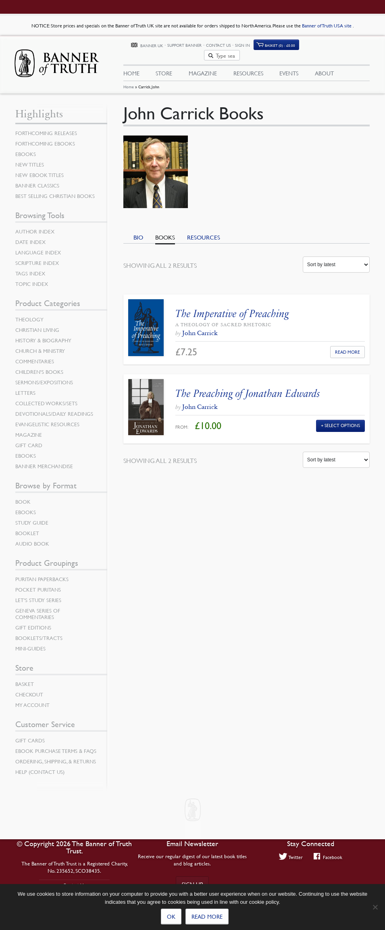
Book (23, 497)
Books (165, 232)
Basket (24, 679)
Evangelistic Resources (47, 419)
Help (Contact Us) (40, 767)
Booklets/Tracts (38, 633)
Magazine (203, 63)
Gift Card (28, 440)
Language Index (38, 247)
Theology (29, 314)
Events (288, 63)
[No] (375, 907)
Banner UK (191, 45)
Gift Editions (33, 622)
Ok (171, 916)
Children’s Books (39, 367)
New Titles (29, 159)
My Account (32, 700)
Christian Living (37, 325)
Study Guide (31, 518)
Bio (138, 232)
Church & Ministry (40, 346)
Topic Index (31, 279)
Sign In (282, 45)
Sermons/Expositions (44, 377)
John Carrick (199, 328)
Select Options (342, 420)
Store (164, 63)
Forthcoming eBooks (45, 139)
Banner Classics (37, 180)
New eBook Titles (39, 170)
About (324, 63)
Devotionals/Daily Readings (54, 409)
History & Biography (43, 335)
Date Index (30, 237)
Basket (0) (320, 45)
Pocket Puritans (38, 585)
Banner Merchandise (44, 461)
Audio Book (32, 539)
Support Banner (225, 45)
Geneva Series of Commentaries (37, 609)
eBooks (25, 149)
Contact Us (258, 45)
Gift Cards (30, 735)
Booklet (27, 528)
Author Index (34, 226)
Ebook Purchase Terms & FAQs (55, 746)
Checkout (29, 689)
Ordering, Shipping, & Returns (55, 756)
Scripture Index (37, 258)
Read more (207, 916)
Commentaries (34, 356)
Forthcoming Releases (46, 128)
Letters (25, 388)
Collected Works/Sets (46, 398)
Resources (248, 63)
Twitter (291, 857)
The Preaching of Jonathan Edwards (247, 388)
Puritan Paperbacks (42, 574)
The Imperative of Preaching (232, 308)
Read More (347, 347)
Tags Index (30, 268)
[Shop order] (336, 260)
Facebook (328, 857)
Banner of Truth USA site (327, 26)
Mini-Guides (30, 643)
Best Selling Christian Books (55, 191)
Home (128, 82)
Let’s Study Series (38, 595)
